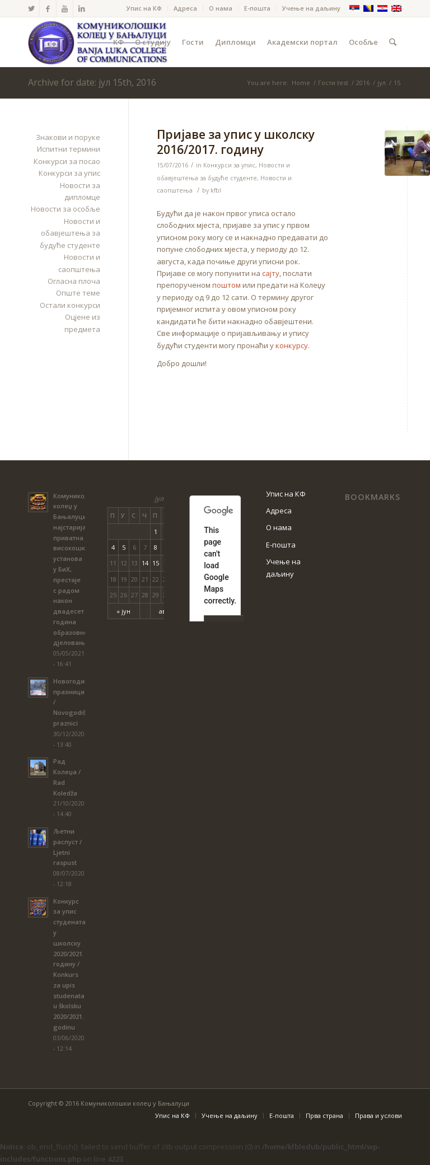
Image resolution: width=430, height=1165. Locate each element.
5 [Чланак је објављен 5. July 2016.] (123, 547)
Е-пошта (257, 8)
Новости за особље (65, 209)
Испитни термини (68, 149)
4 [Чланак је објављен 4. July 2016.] (113, 547)
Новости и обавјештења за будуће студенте (70, 233)
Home (301, 82)
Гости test (333, 82)
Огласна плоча (74, 281)
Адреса (185, 8)
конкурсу (291, 345)
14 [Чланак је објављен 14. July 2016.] (145, 563)
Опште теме (78, 293)
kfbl (216, 190)
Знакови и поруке (68, 137)
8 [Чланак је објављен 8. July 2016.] (155, 547)
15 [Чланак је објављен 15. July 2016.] (155, 563)
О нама (220, 8)
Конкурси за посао (67, 161)
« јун (123, 611)
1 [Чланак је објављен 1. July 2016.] (155, 531)
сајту (270, 273)
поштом (226, 285)
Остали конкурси (70, 305)
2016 (363, 82)
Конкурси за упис (229, 165)
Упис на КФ (144, 8)
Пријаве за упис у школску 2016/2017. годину (236, 142)
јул (381, 82)
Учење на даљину (311, 8)
